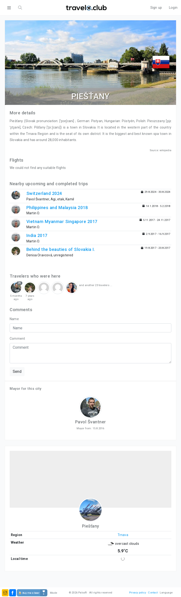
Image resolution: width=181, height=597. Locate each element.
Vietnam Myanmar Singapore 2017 (61, 221)
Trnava (123, 535)
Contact (152, 592)
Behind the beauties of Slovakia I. (60, 249)
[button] (5, 592)
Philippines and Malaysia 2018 (57, 207)
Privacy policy (137, 592)
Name (14, 319)
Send (17, 371)
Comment (17, 338)
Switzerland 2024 (44, 193)
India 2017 (36, 235)
